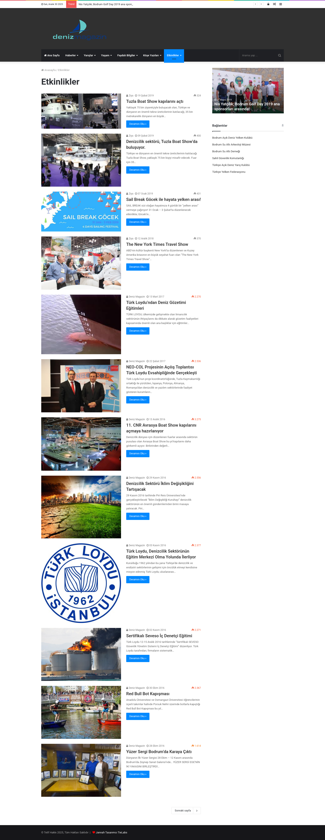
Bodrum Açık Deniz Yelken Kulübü (232, 137)
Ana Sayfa (51, 55)
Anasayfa (48, 70)
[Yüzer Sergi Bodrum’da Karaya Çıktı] (81, 770)
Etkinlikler (173, 55)
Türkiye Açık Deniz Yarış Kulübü (231, 165)
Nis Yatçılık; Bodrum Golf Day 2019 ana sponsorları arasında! (115, 4)
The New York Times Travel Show (157, 244)
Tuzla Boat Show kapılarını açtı (154, 101)
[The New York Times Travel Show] (81, 263)
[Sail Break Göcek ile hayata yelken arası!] (81, 212)
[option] (248, 90)
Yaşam (105, 55)
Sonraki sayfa (186, 810)
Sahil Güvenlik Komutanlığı (228, 158)
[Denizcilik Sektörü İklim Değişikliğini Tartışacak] (81, 507)
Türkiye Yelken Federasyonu (228, 171)
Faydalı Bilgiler (126, 55)
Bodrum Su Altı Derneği (226, 151)
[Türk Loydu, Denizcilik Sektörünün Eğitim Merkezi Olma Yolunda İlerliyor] (81, 583)
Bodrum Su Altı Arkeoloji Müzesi (231, 144)
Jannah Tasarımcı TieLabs (111, 832)
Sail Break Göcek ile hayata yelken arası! (163, 199)
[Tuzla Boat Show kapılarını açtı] (81, 111)
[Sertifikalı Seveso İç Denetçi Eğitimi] (81, 654)
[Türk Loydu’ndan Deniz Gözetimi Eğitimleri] (81, 324)
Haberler (70, 55)
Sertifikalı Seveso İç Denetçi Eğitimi (159, 635)
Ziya (129, 95)
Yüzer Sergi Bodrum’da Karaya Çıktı (159, 751)
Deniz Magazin (135, 296)
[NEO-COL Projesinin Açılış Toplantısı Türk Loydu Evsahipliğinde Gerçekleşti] (81, 385)
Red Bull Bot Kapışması (148, 693)
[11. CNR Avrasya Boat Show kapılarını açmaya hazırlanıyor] (81, 444)
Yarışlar (88, 55)
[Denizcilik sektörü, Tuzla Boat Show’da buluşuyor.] (81, 160)
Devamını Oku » (137, 123)
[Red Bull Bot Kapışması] (81, 712)
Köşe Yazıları (151, 55)
